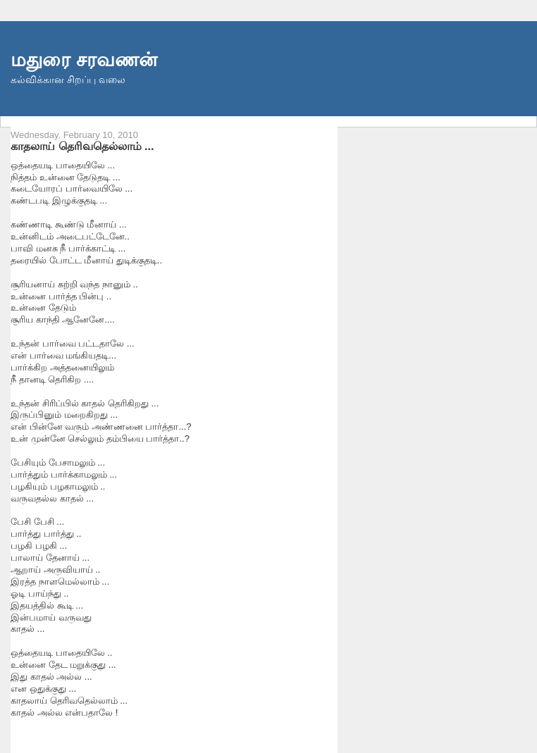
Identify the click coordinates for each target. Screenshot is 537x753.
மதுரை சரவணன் (84, 59)
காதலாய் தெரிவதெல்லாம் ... (82, 145)
